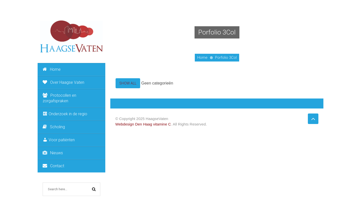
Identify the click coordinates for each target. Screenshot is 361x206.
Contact (53, 166)
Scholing (54, 126)
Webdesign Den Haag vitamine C (143, 124)
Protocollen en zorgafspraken (59, 98)
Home (52, 69)
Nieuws (53, 152)
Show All (127, 83)
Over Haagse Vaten (63, 82)
